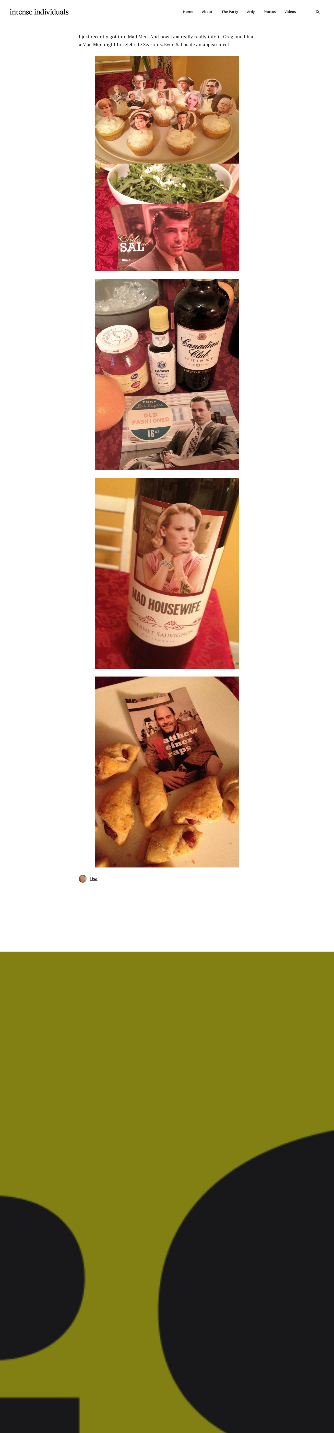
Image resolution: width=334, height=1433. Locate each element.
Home (188, 11)
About (207, 11)
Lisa (88, 878)
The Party (229, 11)
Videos (290, 11)
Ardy (251, 11)
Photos (270, 11)
